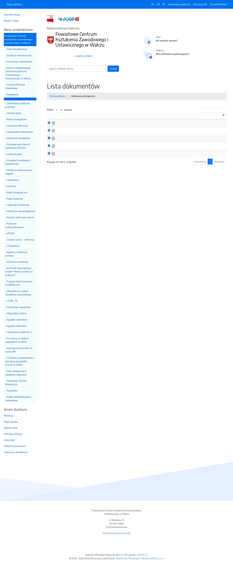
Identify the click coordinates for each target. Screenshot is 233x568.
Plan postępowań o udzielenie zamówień (16, 373)
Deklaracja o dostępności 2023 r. (76, 134)
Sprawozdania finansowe (20, 131)
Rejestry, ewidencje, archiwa (16, 254)
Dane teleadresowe (17, 49)
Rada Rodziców (15, 198)
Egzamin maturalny (17, 325)
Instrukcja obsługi (13, 433)
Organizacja (13, 179)
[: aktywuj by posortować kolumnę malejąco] (52, 119)
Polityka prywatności (15, 445)
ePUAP (10, 233)
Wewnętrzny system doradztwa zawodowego (18, 293)
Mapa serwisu (11, 421)
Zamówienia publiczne (179, 4)
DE (163, 4)
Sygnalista (12, 390)
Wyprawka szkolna (17, 313)
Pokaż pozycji (59, 109)
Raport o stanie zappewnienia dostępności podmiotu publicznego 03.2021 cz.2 (100, 141)
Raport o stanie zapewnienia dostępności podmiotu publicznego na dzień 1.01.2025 (102, 126)
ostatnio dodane (83, 55)
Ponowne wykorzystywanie (14, 225)
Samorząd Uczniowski (18, 204)
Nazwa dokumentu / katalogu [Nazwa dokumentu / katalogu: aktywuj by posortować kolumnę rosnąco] (77, 118)
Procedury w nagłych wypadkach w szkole (17, 340)
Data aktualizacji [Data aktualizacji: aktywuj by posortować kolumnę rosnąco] (199, 118)
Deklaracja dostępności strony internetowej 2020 (85, 156)
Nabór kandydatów (17, 119)
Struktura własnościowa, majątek (19, 172)
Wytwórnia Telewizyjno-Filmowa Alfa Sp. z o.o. (140, 558)
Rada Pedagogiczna (17, 192)
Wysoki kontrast (218, 4)
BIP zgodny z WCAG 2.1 (136, 554)
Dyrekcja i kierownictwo (19, 55)
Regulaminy (13, 94)
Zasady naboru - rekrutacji (20, 239)
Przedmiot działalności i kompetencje (18, 162)
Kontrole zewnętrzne (18, 261)
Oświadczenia (14, 113)
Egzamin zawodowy (17, 319)
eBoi (158, 36)
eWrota (160, 50)
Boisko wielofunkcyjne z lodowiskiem (18, 398)
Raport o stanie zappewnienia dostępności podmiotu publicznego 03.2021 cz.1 (99, 149)
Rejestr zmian (11, 427)
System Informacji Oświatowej (15, 86)
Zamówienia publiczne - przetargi (18, 105)
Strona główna (14, 4)
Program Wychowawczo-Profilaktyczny (19, 283)
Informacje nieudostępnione (21, 211)
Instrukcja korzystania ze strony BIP (18, 350)
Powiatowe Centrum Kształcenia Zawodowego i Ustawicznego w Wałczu (19, 39)
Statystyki (9, 440)
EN (158, 4)
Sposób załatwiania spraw (20, 217)
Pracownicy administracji (19, 61)
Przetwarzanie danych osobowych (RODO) (17, 146)
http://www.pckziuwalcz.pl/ (116, 533)
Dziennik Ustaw (12, 14)
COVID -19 (12, 300)
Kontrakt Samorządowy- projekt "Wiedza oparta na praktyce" (19, 271)
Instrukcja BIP (200, 4)
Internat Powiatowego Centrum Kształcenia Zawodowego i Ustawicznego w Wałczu (18, 73)
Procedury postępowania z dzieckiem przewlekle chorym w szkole (19, 361)
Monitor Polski (11, 20)
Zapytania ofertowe (17, 125)
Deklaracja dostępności (18, 138)
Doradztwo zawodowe (19, 307)
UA (152, 4)
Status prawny (14, 154)
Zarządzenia (13, 245)
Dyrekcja (11, 186)
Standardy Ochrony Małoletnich (16, 382)
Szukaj (113, 68)
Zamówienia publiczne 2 (19, 332)
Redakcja (8, 415)
